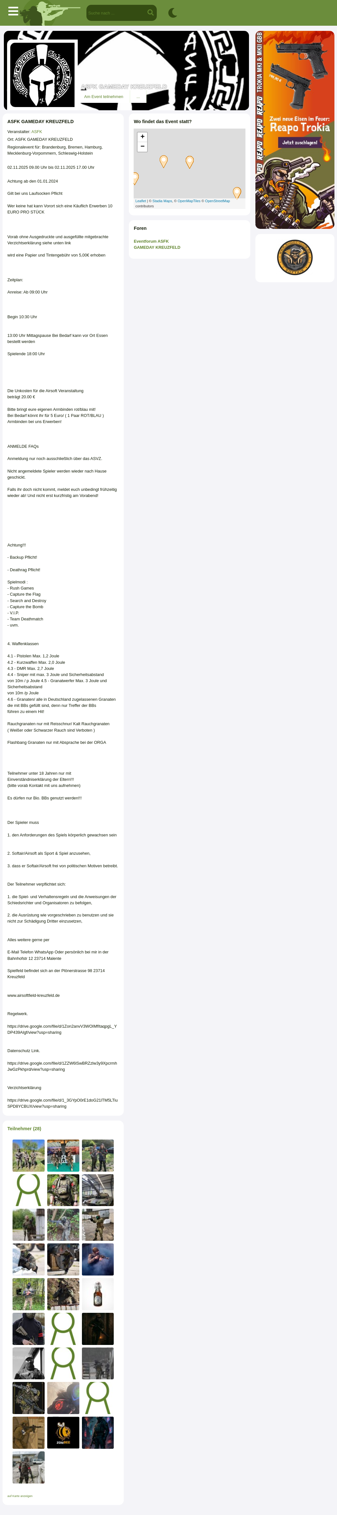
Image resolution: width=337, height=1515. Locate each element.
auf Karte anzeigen (19, 1496)
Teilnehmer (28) (24, 1128)
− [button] (142, 147)
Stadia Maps (162, 201)
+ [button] (142, 137)
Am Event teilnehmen (103, 96)
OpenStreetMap (217, 201)
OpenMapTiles (189, 201)
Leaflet (140, 201)
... (138, 96)
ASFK (36, 131)
